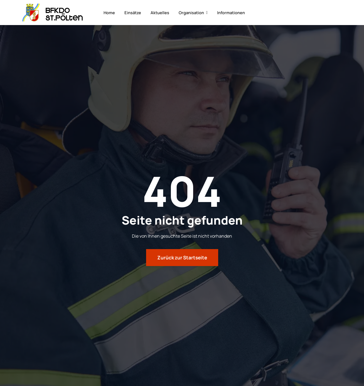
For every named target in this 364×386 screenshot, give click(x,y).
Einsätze (131, 12)
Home (106, 12)
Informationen (235, 12)
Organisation (195, 12)
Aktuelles (160, 12)
